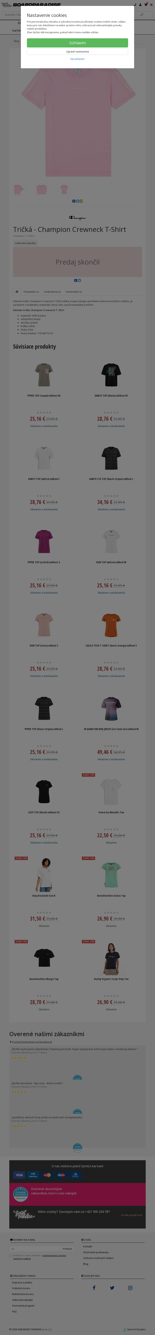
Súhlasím (77, 42)
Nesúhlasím (77, 59)
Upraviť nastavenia (77, 51)
